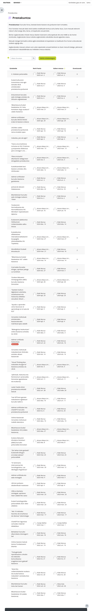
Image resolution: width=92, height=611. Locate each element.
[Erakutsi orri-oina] (87, 606)
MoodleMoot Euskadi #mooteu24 (18, 250)
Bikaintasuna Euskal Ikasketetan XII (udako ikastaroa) (19, 594)
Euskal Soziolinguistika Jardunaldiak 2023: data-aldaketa (19, 503)
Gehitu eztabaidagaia (47, 58)
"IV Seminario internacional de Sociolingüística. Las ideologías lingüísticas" (19, 466)
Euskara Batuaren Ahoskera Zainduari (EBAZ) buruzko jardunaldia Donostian (19, 441)
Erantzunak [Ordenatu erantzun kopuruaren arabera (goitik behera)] (77, 68)
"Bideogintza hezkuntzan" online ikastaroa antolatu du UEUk (20, 331)
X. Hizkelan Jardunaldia (19, 74)
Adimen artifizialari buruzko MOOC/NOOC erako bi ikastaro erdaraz (20, 119)
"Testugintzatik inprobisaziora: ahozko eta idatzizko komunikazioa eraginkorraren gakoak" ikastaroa (19, 557)
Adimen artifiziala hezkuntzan (17, 341)
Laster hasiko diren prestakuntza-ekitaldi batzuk (18, 389)
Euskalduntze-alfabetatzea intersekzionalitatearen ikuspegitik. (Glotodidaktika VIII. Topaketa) (19, 237)
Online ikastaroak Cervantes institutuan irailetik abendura (18, 420)
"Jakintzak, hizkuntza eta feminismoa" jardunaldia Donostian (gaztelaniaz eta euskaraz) (20, 378)
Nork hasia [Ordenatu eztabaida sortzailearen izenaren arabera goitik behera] (37, 68)
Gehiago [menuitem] (17, 3)
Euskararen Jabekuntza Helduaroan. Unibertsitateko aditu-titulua (19, 223)
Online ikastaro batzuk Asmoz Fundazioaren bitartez (19, 544)
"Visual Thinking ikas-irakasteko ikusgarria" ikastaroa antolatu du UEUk (19, 365)
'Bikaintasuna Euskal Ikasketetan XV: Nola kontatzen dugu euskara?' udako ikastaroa (20, 108)
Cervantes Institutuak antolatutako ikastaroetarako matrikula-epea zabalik (19, 320)
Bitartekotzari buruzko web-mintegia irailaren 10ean (19, 197)
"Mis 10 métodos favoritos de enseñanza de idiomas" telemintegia (20, 513)
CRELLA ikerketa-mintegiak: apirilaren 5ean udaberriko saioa (19, 493)
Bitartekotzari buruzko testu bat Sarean (19, 585)
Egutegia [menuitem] (6, 3)
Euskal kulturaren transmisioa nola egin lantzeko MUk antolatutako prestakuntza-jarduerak (19, 84)
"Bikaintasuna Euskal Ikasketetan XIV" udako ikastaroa (19, 259)
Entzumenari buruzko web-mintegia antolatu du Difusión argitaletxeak (20, 97)
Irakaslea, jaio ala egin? (19, 138)
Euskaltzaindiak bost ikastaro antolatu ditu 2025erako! (18, 168)
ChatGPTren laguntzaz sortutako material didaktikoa (19, 524)
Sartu (88, 3)
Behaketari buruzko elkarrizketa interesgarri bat (19, 534)
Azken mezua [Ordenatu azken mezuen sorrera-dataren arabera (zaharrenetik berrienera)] (58, 68)
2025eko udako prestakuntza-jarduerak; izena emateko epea (19, 130)
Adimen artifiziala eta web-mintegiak (18, 476)
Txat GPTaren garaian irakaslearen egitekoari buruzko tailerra (19, 399)
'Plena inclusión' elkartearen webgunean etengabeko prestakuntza (20, 158)
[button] (59, 2)
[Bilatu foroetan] (21, 58)
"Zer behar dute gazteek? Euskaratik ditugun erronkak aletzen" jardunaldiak (20, 453)
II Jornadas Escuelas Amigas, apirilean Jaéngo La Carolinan (20, 269)
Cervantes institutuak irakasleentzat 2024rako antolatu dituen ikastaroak (19, 353)
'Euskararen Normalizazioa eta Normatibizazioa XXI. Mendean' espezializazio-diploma (20, 209)
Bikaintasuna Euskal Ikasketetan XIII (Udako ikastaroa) (19, 430)
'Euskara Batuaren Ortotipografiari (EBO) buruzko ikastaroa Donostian (19, 280)
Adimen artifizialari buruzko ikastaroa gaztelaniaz (18, 179)
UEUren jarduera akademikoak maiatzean (19, 484)
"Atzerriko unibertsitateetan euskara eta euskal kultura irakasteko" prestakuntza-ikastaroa (20, 573)
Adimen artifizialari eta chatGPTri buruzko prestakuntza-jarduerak (19, 409)
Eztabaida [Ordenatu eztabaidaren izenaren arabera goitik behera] (13, 68)
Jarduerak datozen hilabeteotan (17, 188)
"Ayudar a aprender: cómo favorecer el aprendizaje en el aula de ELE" (20, 308)
